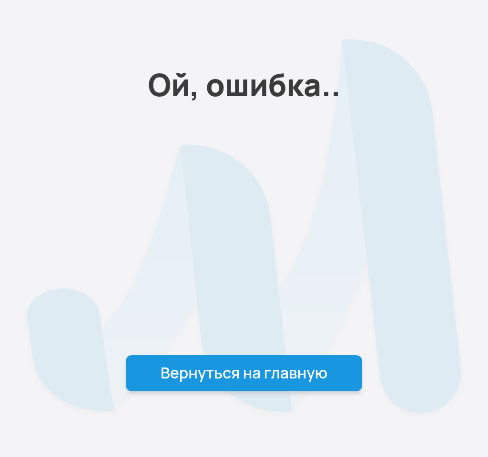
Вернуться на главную (244, 372)
